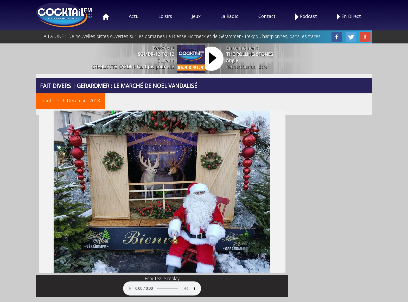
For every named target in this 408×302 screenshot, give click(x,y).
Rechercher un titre (246, 66)
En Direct (349, 16)
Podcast (306, 16)
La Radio (229, 16)
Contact (267, 16)
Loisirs (165, 16)
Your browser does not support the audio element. (162, 288)
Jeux (196, 16)
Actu (134, 16)
